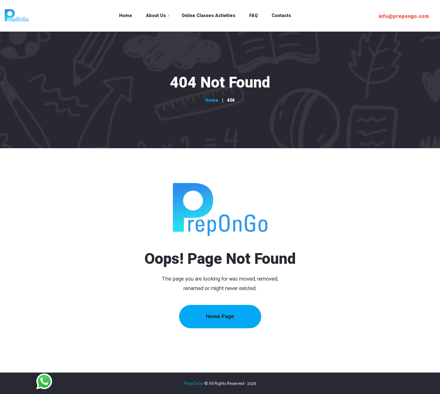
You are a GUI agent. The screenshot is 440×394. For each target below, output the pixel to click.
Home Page (220, 316)
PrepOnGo (193, 383)
